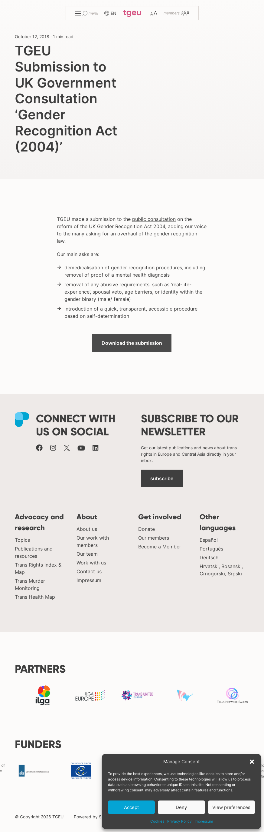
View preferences (231, 807)
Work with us (91, 563)
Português (211, 549)
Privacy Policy (179, 821)
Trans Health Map (35, 597)
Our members (153, 538)
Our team (87, 554)
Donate (146, 529)
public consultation (154, 219)
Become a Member (159, 547)
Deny (181, 807)
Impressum (204, 821)
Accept (131, 807)
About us (87, 529)
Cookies (157, 821)
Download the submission (132, 343)
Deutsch (209, 557)
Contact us (89, 571)
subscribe (161, 478)
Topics (22, 540)
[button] (252, 762)
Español (209, 540)
